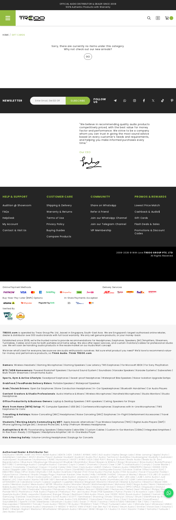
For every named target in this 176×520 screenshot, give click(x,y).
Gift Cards (141, 217)
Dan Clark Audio (82, 467)
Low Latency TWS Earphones (103, 365)
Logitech (57, 481)
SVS (75, 501)
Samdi (156, 494)
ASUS (32, 457)
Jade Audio (68, 476)
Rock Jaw (103, 494)
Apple (156, 454)
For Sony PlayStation (156, 365)
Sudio (68, 501)
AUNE (51, 459)
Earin (69, 469)
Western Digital (20, 509)
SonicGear (96, 499)
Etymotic (42, 471)
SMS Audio (50, 499)
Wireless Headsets (24, 365)
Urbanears (48, 506)
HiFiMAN (102, 474)
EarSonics (91, 469)
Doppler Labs (18, 469)
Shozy (129, 496)
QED (158, 491)
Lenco (160, 479)
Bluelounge (40, 462)
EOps (18, 471)
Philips (155, 489)
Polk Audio (40, 491)
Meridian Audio (20, 484)
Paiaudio (46, 489)
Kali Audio (24, 479)
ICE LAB (152, 474)
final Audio (95, 471)
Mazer (158, 481)
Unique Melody (11, 506)
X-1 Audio (111, 509)
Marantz (102, 481)
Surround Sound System (82, 370)
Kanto (35, 479)
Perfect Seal (132, 489)
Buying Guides (56, 230)
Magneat (90, 481)
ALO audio (104, 454)
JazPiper (112, 476)
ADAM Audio (49, 454)
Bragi (121, 462)
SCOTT (72, 496)
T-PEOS (92, 501)
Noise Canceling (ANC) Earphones (96, 414)
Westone (36, 509)
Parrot (71, 489)
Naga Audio (140, 484)
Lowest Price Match (147, 205)
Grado (35, 474)
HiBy (93, 474)
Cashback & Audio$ (147, 211)
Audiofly (154, 457)
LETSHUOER (9, 481)
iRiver (31, 476)
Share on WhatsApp (103, 205)
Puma (119, 491)
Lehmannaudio (146, 479)
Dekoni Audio (120, 467)
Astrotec (22, 457)
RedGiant (77, 494)
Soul (124, 499)
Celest (81, 464)
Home (6, 34)
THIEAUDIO (25, 504)
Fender (77, 471)
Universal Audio (30, 506)
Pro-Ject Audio (80, 491)
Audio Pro (91, 457)
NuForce (72, 486)
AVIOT (73, 459)
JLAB (139, 476)
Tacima (102, 501)
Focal (142, 471)
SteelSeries (43, 501)
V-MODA (60, 506)
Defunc (107, 467)
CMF (118, 464)
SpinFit (24, 501)
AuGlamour (40, 459)
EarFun (60, 469)
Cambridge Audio (25, 464)
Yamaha (152, 509)
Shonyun (119, 496)
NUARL (62, 486)
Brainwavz (132, 462)
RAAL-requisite (30, 494)
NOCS (21, 486)
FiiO (85, 471)
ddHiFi (97, 467)
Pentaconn (118, 489)
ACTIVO (36, 454)
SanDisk (20, 496)
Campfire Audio (47, 464)
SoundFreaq (150, 499)
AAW (27, 454)
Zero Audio (9, 511)
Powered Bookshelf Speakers (50, 370)
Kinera (72, 479)
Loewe (46, 481)
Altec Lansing (143, 454)
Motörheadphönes (102, 484)
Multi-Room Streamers (16, 372)
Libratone (26, 481)
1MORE (19, 454)
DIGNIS (157, 467)
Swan (83, 501)
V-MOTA (71, 506)
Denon (147, 467)
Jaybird (93, 476)
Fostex (163, 471)
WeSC (6, 509)
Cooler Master (161, 464)
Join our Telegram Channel (108, 224)
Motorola (120, 484)
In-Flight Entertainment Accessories (139, 414)
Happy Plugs (47, 474)
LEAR (132, 479)
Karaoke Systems (146, 370)
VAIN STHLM (84, 506)
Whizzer (82, 509)
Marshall (113, 481)
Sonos (108, 499)
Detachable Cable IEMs (71, 429)
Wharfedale (49, 509)
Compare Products (158, 18)
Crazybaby (19, 467)
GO (88, 56)
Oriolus (160, 486)
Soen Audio (65, 499)
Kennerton (61, 479)
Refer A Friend (100, 211)
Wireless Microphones (98, 393)
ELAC (162, 469)
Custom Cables (95, 429)
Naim (152, 484)
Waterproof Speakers (88, 383)
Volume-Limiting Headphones (48, 437)
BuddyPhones (163, 462)
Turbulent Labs (117, 504)
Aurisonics (62, 459)
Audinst (79, 457)
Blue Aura (26, 462)
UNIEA (168, 504)
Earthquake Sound (110, 469)
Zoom (20, 511)
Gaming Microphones (49, 365)
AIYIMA (86, 454)
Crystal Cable (57, 467)
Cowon (7, 467)
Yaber (141, 509)
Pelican (90, 489)
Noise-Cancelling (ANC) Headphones (53, 414)
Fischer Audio (111, 471)
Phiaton (145, 489)
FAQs (6, 211)
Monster (76, 484)
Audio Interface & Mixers (70, 393)
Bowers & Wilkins (106, 462)
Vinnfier (140, 506)
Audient (68, 457)
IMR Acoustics (17, 476)
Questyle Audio (11, 494)
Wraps (100, 509)
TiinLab (37, 504)
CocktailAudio (131, 464)
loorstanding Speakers (42, 429)
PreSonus (64, 491)
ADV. (70, 454)
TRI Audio (72, 504)
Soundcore (135, 499)
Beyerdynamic (11, 462)
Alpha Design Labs (123, 454)
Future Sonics (10, 474)
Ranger (57, 494)
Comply (146, 464)
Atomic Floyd (44, 457)
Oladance (98, 486)
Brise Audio (146, 462)
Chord (103, 464)
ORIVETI (7, 489)
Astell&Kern (9, 457)
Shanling (98, 496)
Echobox (128, 469)
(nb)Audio (8, 454)
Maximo (148, 481)
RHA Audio (90, 494)
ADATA (62, 454)
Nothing (52, 486)
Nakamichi (163, 484)
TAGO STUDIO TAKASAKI (122, 501)
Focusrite (152, 471)
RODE (114, 494)
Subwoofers (165, 370)
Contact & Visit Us (14, 230)
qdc (151, 491)
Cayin (72, 464)
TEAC (146, 501)
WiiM (91, 509)
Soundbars (105, 370)
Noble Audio (9, 486)
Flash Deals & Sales (147, 224)
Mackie (79, 481)
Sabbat (146, 494)
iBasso (143, 474)
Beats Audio (134, 459)
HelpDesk (8, 217)
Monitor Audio (62, 484)
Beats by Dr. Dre (152, 459)
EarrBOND (78, 469)
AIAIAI (77, 454)
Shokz (108, 496)
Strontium (57, 501)
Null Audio (85, 486)
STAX (32, 501)
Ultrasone (157, 504)
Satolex (46, 496)
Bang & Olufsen (116, 459)
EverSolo (67, 471)
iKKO (5, 476)
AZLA (90, 459)
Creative (32, 467)
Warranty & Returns (59, 211)
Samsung (8, 496)
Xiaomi (132, 509)
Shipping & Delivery (59, 205)
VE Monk (113, 506)
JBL (121, 476)
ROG (121, 494)
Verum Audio (127, 506)
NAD (129, 484)
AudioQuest (9, 459)
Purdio (127, 491)
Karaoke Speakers (123, 370)
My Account (10, 224)
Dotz (30, 469)
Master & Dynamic (131, 481)
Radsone (46, 494)
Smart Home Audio (41, 372)
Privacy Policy (55, 224)
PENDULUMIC (103, 489)
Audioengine (139, 457)
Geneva (24, 474)
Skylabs (37, 499)
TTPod (103, 504)
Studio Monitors (151, 393)
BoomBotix (81, 462)
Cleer (111, 464)
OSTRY (16, 489)
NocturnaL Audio (36, 486)
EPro (25, 471)
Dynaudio (48, 469)
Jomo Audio (151, 476)
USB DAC (76, 406)
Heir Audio (83, 474)
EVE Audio (54, 471)
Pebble (80, 489)
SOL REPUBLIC (80, 499)
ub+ (130, 504)
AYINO (82, 459)
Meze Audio (37, 484)
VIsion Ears (153, 506)
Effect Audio (150, 469)
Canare (62, 464)
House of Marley (127, 474)
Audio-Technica (108, 457)
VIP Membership (101, 230)
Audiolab (166, 457)
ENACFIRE (8, 471)
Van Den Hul (100, 506)
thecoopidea (10, 504)
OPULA (136, 486)
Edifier (137, 469)
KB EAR (44, 479)
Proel (94, 491)
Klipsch (83, 479)
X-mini (122, 509)
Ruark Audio (133, 494)
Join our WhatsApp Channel (109, 217)
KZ (126, 479)
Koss (91, 479)
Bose (92, 462)
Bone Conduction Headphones (73, 388)
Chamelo (92, 464)
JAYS (103, 476)
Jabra (56, 476)
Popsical (53, 491)
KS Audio (101, 479)
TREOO (62, 504)
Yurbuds (163, 509)
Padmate (34, 489)
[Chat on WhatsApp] (168, 493)
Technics (156, 501)
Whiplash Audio (67, 509)
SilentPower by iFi (153, 496)
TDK (140, 501)
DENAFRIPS (136, 467)
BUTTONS (8, 464)
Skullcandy (9, 499)
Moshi (86, 484)
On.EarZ (110, 486)
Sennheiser (84, 496)
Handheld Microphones (126, 393)
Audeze (58, 457)
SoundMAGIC (10, 501)
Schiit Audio (60, 496)
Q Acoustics (140, 491)
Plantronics (25, 491)
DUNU (38, 469)
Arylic (165, 454)
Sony (117, 499)
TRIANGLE (85, 504)
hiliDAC (112, 474)
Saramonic (33, 496)
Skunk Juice (24, 499)
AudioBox (125, 457)
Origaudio (148, 486)
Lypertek (68, 481)
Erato (32, 471)
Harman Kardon (66, 474)
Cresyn (43, 467)
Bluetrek (68, 462)
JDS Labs (130, 476)
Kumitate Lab (115, 479)
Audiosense (24, 459)
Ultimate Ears (142, 504)
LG (18, 481)
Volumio (166, 506)
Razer (66, 494)
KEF (52, 479)
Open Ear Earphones (41, 388)
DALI (69, 467)
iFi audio (164, 474)
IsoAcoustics (43, 476)
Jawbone (82, 476)
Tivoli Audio (49, 504)
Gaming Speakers (74, 365)
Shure (138, 496)
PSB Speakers (106, 491)
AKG (94, 454)
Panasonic (59, 489)
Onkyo (120, 486)
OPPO (128, 486)
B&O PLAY (100, 459)
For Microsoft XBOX (132, 365)
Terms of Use (55, 217)
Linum (37, 481)
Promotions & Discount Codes (150, 232)
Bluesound (55, 462)
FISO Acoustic (129, 471)
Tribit (95, 504)
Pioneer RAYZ (10, 491)
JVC (14, 479)
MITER (49, 484)
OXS (24, 489)
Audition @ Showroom (17, 205)
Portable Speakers (63, 383)
